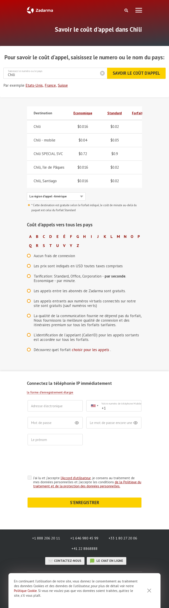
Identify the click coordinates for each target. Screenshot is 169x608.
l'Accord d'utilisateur (76, 478)
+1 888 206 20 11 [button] (46, 538)
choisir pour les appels (91, 349)
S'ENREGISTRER (84, 502)
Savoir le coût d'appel (136, 73)
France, (51, 85)
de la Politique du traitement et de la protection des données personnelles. (87, 484)
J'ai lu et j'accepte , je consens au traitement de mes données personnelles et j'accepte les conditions (87, 482)
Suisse (63, 85)
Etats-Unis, (35, 85)
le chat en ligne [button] (106, 561)
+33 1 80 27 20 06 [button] (122, 538)
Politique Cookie (25, 591)
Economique (82, 113)
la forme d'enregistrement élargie (50, 392)
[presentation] (62, 461)
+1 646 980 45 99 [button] (84, 538)
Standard (114, 113)
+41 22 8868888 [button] (84, 548)
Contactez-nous (64, 561)
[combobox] (94, 406)
